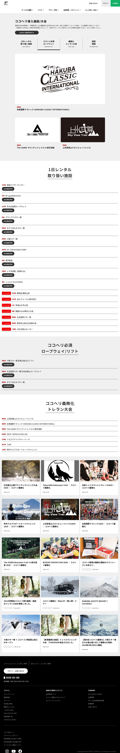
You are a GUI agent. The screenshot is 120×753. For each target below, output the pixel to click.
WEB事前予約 (8, 189)
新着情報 (91, 704)
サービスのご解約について (12, 745)
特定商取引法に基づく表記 (12, 739)
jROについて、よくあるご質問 (41, 663)
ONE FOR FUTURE (10, 713)
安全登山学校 (8, 704)
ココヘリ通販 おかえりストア (55, 697)
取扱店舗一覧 (8, 716)
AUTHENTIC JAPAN (95, 694)
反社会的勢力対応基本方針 (12, 742)
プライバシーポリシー (11, 735)
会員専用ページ (51, 694)
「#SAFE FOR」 (9, 710)
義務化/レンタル (9, 707)
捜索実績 (7, 697)
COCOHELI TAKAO (10, 720)
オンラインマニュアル (53, 700)
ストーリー (7, 700)
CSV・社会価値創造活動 (96, 700)
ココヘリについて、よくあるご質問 (15, 663)
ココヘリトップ (9, 694)
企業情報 (91, 697)
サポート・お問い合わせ (16, 671)
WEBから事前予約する (27, 33)
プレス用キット (9, 732)
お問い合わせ (92, 707)
